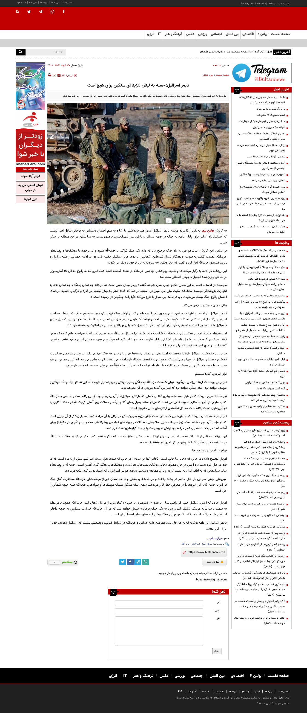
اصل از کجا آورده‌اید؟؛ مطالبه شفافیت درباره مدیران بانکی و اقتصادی (235, 52)
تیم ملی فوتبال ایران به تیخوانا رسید (266, 157)
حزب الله (185, 544)
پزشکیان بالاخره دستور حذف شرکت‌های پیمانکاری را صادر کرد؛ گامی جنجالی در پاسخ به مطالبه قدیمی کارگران (260, 447)
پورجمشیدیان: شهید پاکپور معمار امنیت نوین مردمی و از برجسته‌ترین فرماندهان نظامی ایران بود (260, 203)
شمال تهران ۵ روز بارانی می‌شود (268, 181)
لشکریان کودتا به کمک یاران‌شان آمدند (259, 527)
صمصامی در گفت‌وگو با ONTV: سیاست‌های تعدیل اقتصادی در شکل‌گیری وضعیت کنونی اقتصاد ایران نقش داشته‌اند (261, 256)
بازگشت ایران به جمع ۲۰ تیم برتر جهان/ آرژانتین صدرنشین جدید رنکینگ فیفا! (259, 304)
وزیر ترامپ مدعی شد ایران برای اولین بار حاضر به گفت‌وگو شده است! (259, 433)
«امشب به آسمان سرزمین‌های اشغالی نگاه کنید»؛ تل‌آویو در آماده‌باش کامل (262, 100)
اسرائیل (196, 544)
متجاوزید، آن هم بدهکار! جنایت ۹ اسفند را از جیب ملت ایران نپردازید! (261, 218)
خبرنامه (33, 3)
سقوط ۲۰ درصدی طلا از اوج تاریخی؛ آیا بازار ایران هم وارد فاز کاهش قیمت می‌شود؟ (261, 270)
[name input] (159, 603)
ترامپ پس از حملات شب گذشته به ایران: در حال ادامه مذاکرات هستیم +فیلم (261, 535)
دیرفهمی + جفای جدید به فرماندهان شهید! (260, 518)
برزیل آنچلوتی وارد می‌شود (271, 109)
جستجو (245, 692)
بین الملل (208, 75)
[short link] (206, 552)
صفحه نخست (280, 34)
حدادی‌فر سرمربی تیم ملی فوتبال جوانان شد (261, 121)
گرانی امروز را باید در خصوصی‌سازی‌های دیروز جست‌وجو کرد (260, 362)
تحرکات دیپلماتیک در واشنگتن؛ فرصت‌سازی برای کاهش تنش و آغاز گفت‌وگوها (259, 575)
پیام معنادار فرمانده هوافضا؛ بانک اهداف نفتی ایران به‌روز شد (260, 495)
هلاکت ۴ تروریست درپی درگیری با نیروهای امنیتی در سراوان (262, 229)
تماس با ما (68, 3)
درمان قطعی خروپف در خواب (30, 188)
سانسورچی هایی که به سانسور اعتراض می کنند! (259, 296)
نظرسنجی (219, 692)
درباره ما (55, 3)
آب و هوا (21, 3)
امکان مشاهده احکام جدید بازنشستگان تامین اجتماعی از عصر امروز (261, 165)
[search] (21, 52)
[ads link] (261, 72)
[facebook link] (130, 562)
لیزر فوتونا (30, 199)
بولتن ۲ (262, 34)
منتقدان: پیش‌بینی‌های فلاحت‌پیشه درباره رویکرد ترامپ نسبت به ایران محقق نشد (259, 397)
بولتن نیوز (208, 230)
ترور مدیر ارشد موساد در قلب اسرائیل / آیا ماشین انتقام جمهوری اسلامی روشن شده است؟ (259, 316)
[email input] (159, 611)
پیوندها (44, 3)
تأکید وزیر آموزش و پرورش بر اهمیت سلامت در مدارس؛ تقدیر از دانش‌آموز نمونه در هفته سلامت (260, 606)
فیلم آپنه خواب (30, 176)
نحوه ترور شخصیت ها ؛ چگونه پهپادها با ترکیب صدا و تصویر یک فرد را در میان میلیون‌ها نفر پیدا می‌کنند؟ (259, 589)
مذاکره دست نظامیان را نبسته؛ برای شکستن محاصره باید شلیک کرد (261, 409)
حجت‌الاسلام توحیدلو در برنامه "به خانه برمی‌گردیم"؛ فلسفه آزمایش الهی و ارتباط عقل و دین (259, 464)
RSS (180, 692)
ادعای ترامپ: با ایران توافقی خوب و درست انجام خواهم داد (259, 620)
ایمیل (217, 610)
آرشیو (257, 692)
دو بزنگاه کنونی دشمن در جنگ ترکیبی (265, 382)
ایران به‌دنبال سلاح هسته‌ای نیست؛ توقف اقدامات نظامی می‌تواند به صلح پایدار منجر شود (260, 327)
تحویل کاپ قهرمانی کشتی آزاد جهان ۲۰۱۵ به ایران (261, 373)
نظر (218, 618)
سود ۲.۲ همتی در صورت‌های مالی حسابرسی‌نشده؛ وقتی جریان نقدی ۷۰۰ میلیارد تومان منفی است (261, 284)
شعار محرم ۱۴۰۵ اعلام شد (271, 115)
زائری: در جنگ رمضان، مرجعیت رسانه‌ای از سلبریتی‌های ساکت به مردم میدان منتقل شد (261, 339)
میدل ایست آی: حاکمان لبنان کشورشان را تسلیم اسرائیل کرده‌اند (262, 189)
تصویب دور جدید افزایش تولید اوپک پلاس (262, 174)
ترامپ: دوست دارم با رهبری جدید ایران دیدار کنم (260, 506)
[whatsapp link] (145, 562)
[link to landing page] (269, 18)
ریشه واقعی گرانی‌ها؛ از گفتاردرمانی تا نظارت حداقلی (261, 350)
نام (218, 602)
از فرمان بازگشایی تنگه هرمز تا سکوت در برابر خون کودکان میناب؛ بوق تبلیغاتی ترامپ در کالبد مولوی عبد (259, 561)
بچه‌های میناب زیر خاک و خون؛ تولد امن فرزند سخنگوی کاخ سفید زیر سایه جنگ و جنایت (259, 480)
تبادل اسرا (207, 544)
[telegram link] (137, 562)
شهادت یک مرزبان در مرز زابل (269, 127)
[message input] (159, 631)
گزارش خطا (215, 562)
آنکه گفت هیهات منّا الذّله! (270, 389)
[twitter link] (122, 562)
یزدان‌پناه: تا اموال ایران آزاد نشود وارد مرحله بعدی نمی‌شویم (261, 148)
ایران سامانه (264, 703)
